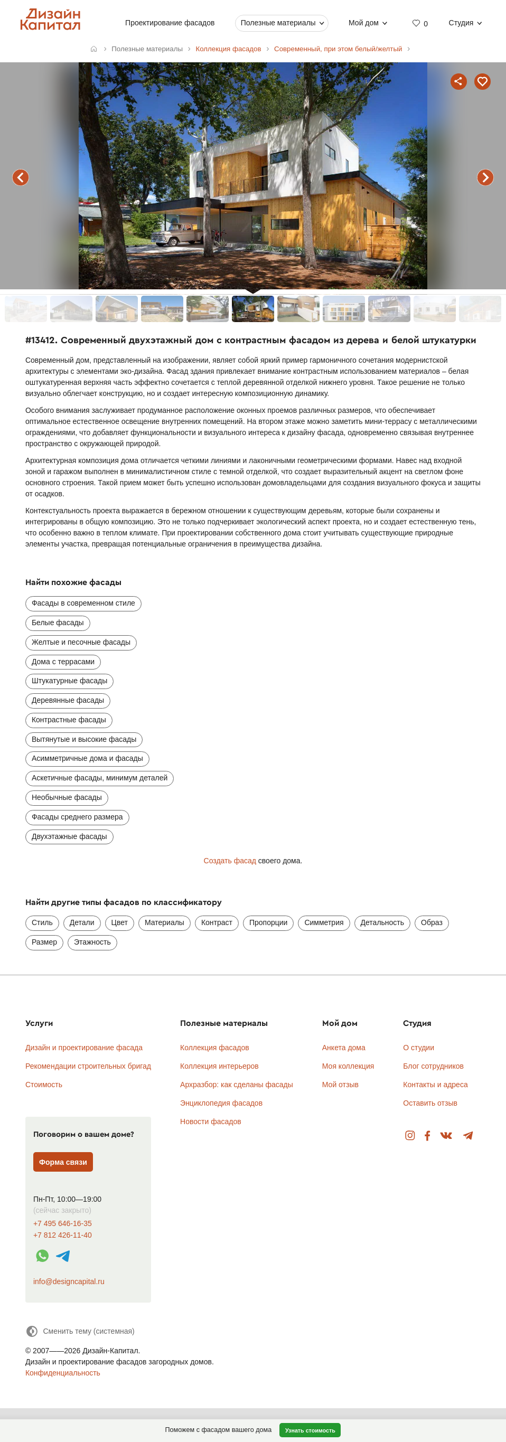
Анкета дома (344, 1047)
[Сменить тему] (80, 1331)
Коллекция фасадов (214, 1047)
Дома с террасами (63, 661)
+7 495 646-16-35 (62, 1224)
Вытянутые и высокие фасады (84, 739)
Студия (461, 22)
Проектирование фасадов (169, 22)
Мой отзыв (340, 1084)
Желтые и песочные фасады (81, 642)
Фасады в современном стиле (83, 603)
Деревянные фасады (68, 700)
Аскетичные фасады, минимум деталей (99, 778)
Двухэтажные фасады (69, 836)
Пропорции (268, 922)
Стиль (42, 922)
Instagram (410, 1136)
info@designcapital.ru (69, 1281)
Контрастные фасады (69, 719)
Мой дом (364, 22)
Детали (82, 922)
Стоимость (43, 1084)
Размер (44, 942)
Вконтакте (446, 1136)
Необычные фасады (67, 797)
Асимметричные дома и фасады (87, 758)
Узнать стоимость (310, 1430)
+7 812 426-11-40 (62, 1235)
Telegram (468, 1136)
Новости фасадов (210, 1121)
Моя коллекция (348, 1066)
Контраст (216, 922)
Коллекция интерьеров (219, 1066)
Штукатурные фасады (69, 680)
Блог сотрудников (433, 1066)
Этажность (92, 942)
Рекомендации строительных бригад (88, 1066)
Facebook (427, 1136)
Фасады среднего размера (77, 817)
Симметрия (323, 922)
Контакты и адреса (435, 1084)
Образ (432, 922)
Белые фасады (58, 622)
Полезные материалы (278, 22)
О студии (418, 1047)
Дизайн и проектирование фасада (84, 1047)
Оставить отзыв (430, 1103)
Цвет (119, 922)
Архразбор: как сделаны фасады (236, 1084)
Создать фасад (230, 860)
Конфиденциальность (62, 1373)
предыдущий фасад (20, 177)
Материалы (164, 922)
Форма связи (63, 1162)
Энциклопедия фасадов (221, 1103)
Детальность (383, 922)
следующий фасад (485, 177)
